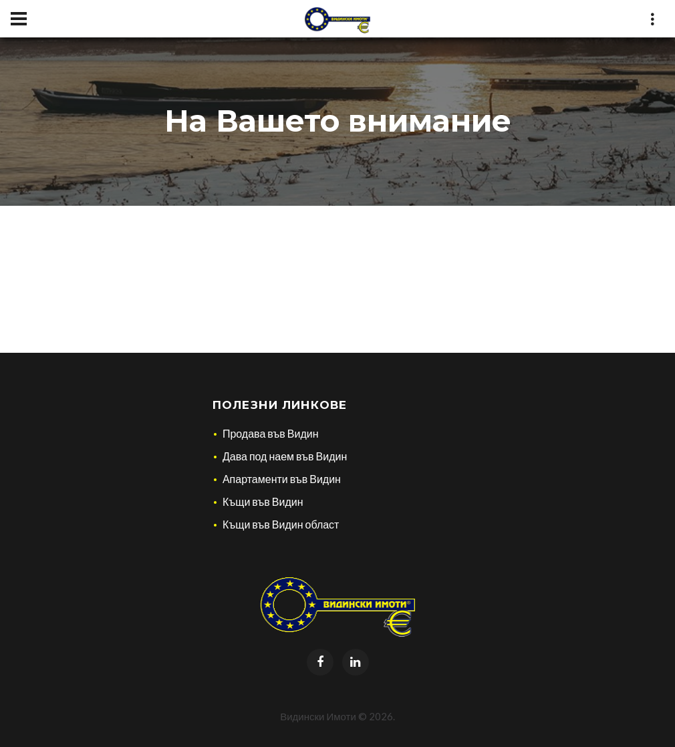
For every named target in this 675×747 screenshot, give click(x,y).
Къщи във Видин (263, 501)
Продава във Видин (271, 433)
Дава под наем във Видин (285, 456)
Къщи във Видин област (281, 524)
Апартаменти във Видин (282, 478)
